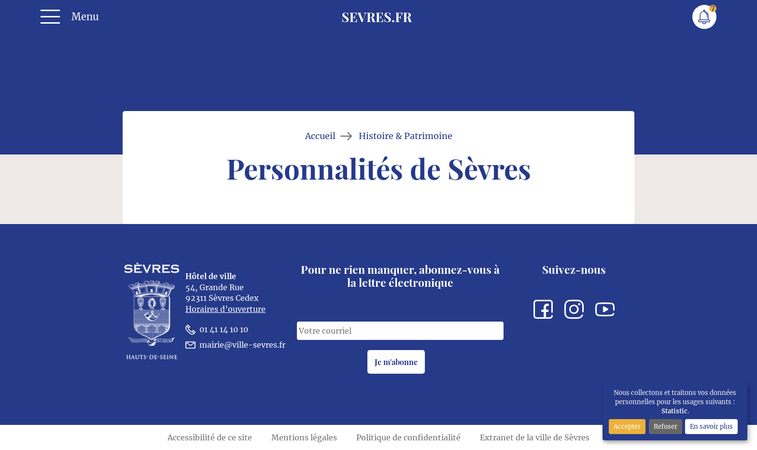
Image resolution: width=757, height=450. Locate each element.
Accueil (320, 136)
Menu (85, 17)
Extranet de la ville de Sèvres (534, 437)
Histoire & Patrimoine (405, 136)
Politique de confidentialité (408, 437)
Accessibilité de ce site (210, 437)
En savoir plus (711, 426)
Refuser (665, 426)
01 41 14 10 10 (216, 329)
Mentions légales (304, 437)
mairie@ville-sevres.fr (235, 345)
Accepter (627, 426)
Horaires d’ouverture (225, 309)
